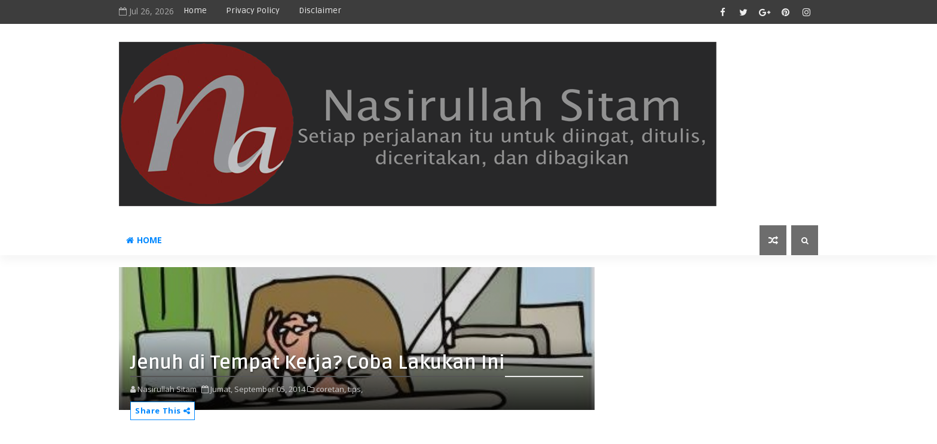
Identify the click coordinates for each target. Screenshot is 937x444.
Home (195, 10)
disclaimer (320, 10)
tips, (355, 389)
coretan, (331, 389)
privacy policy (253, 10)
